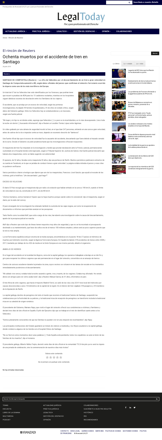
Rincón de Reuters (15, 38)
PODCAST (6, 419)
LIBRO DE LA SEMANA (11, 412)
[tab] (116, 64)
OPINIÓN (47, 419)
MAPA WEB (100, 431)
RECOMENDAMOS (91, 419)
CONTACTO (64, 431)
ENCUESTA (7, 409)
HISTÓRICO (88, 412)
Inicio (5, 38)
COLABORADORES (91, 405)
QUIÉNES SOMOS (88, 431)
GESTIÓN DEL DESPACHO (53, 416)
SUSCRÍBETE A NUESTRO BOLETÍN (97, 409)
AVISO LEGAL (75, 431)
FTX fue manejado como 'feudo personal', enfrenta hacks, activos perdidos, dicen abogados (140, 115)
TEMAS (5, 405)
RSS (85, 416)
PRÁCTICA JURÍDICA (51, 409)
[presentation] (116, 64)
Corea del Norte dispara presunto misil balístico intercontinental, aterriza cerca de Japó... (141, 136)
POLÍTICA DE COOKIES (113, 431)
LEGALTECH (48, 412)
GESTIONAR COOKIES (130, 431)
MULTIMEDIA (8, 416)
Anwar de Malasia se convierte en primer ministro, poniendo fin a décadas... (140, 104)
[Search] (129, 2)
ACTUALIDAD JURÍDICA (52, 405)
